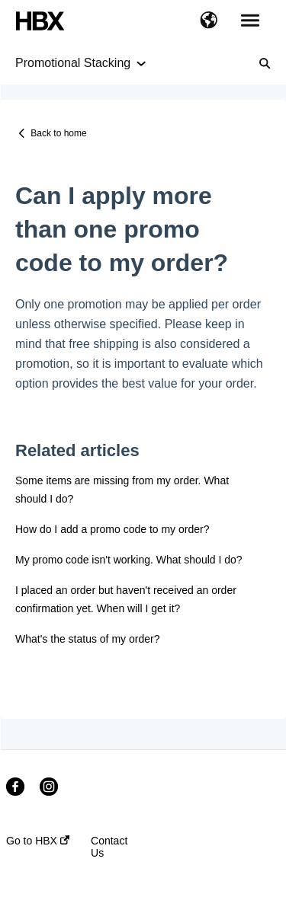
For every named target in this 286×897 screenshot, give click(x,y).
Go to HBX (37, 841)
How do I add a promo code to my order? (112, 529)
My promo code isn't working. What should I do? (129, 560)
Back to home (58, 133)
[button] (208, 21)
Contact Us (109, 847)
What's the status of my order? (87, 639)
